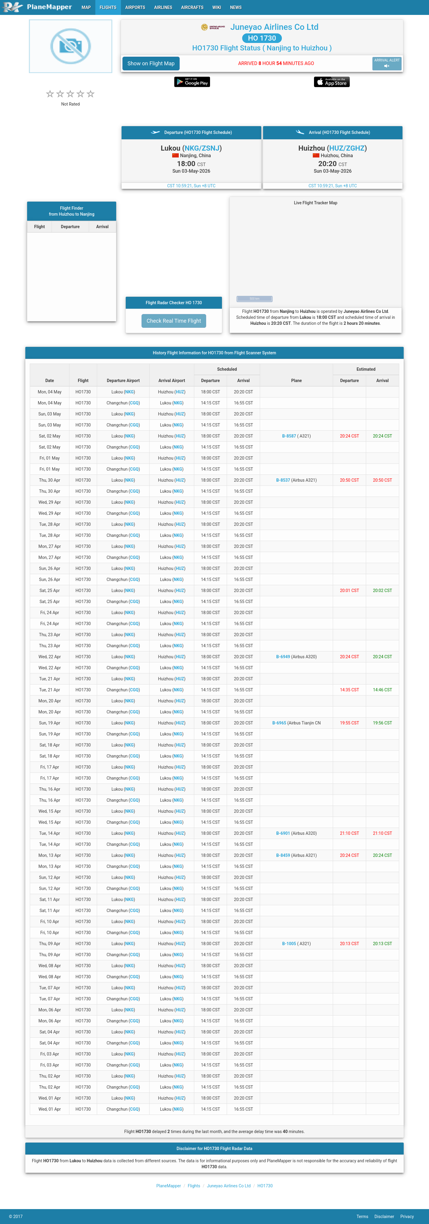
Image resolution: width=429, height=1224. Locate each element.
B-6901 (283, 833)
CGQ (134, 403)
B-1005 (289, 943)
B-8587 (289, 436)
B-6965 (279, 723)
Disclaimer (387, 1216)
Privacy (410, 1216)
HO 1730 (262, 38)
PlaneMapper (168, 1185)
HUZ (180, 392)
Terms (365, 1216)
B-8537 (283, 480)
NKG (129, 392)
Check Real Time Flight (174, 321)
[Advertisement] (262, 106)
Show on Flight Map (151, 63)
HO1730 (265, 1185)
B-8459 (283, 855)
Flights (194, 1185)
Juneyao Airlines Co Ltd (274, 27)
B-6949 (283, 656)
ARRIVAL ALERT (387, 63)
